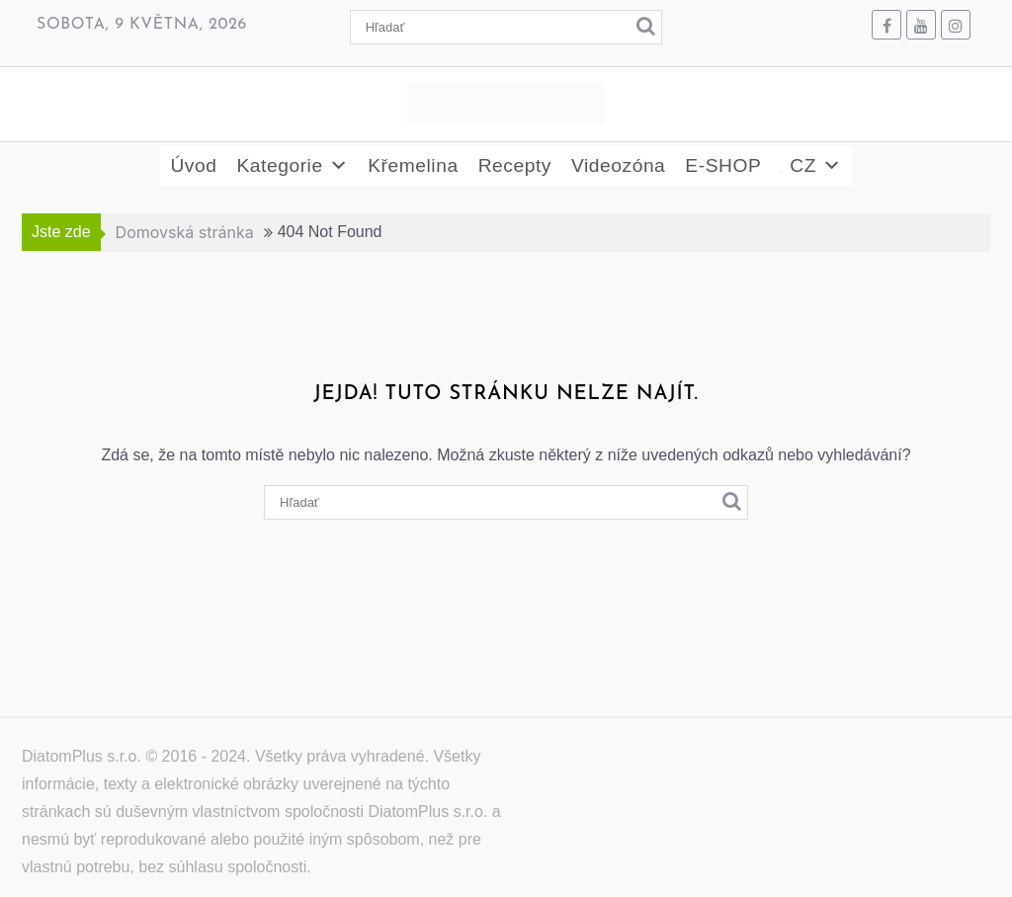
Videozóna (618, 165)
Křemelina (413, 165)
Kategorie (292, 166)
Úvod (193, 165)
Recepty (514, 165)
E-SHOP (723, 165)
